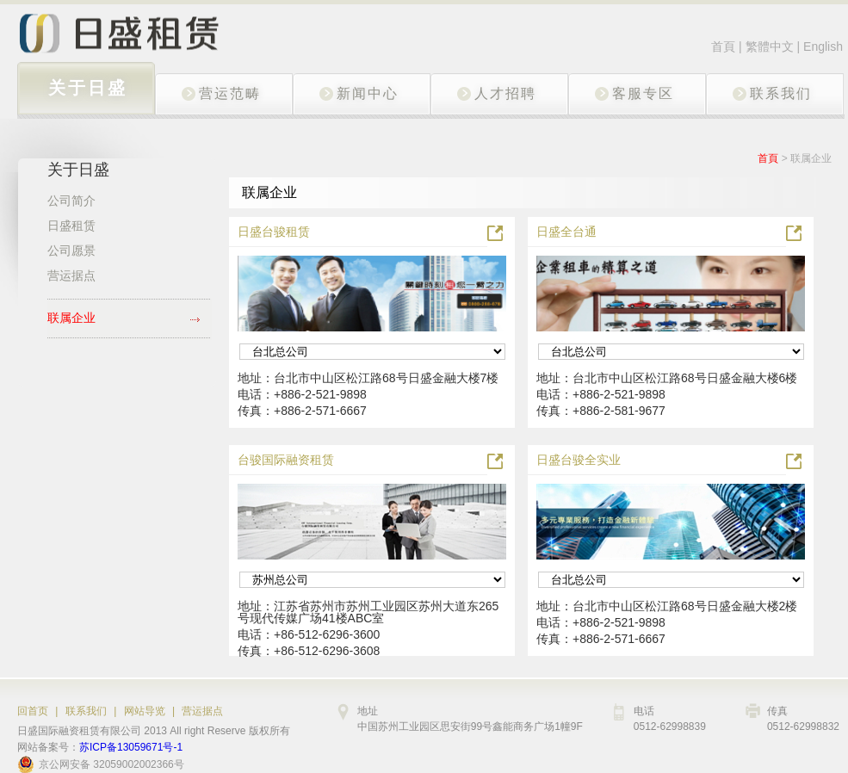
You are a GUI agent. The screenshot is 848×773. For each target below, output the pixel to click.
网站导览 (144, 711)
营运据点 (202, 711)
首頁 (723, 46)
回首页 (32, 711)
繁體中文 (771, 46)
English (823, 46)
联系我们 (86, 711)
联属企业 (811, 158)
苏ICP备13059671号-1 (131, 747)
